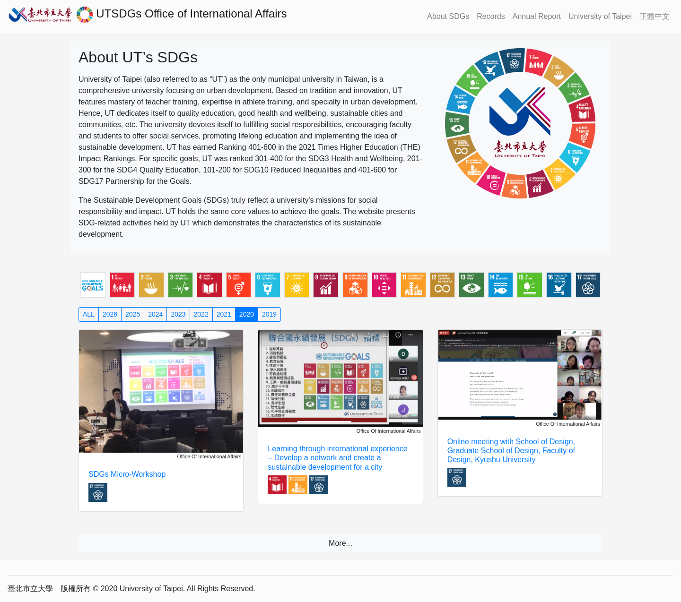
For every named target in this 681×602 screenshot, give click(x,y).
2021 (224, 314)
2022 (201, 314)
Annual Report (537, 16)
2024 (155, 314)
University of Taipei (600, 16)
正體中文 (654, 16)
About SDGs (448, 16)
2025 (132, 314)
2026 (110, 314)
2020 (246, 314)
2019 (269, 314)
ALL (89, 314)
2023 (178, 314)
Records (491, 16)
